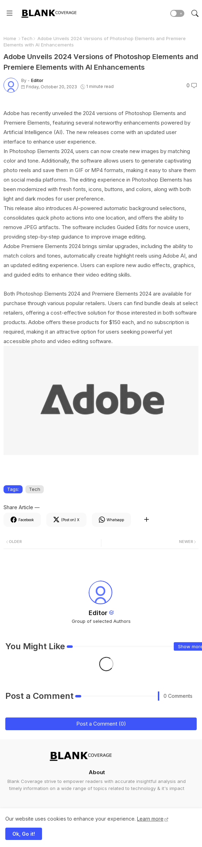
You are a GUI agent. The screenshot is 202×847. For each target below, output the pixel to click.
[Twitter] (66, 520)
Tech (26, 38)
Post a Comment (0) (101, 723)
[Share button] (146, 520)
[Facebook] (22, 520)
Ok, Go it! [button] (23, 834)
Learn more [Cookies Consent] (150, 819)
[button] (177, 13)
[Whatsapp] (111, 520)
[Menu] (9, 13)
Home (10, 38)
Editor (98, 613)
